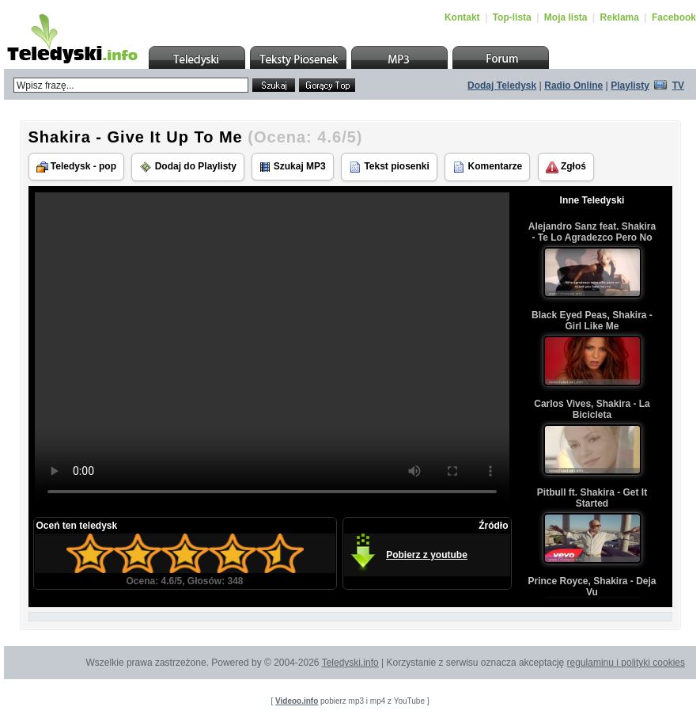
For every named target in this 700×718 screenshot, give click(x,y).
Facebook (674, 17)
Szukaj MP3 (292, 167)
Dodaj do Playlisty (187, 167)
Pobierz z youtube (426, 554)
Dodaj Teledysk (501, 85)
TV (678, 85)
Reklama (619, 17)
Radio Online (573, 85)
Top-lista (512, 17)
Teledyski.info (350, 662)
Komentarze (487, 167)
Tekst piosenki (389, 167)
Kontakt (462, 17)
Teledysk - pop (76, 167)
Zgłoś (566, 167)
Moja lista (566, 17)
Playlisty (630, 85)
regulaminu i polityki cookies (626, 662)
